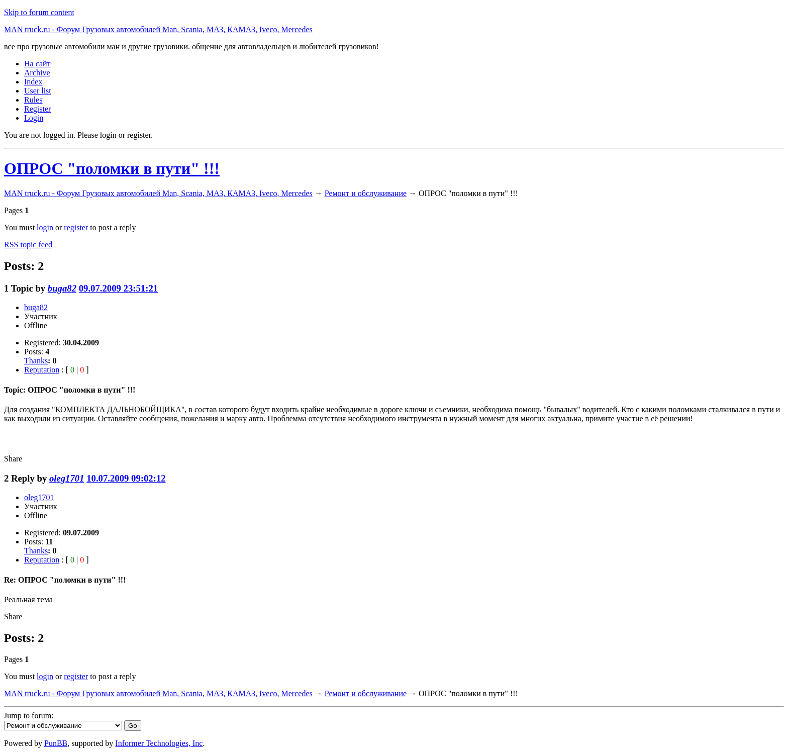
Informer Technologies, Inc (159, 743)
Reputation (41, 369)
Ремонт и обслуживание (366, 193)
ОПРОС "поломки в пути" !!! (112, 168)
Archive (37, 72)
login (45, 227)
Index (33, 81)
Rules (33, 100)
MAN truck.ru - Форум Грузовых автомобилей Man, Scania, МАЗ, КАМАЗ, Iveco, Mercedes (158, 29)
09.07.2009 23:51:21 (118, 288)
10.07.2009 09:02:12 (125, 478)
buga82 (62, 288)
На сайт (37, 63)
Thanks (36, 360)
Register (37, 109)
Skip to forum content (39, 12)
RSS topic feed (28, 244)
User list (37, 90)
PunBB (55, 743)
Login (33, 118)
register (76, 227)
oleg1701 (66, 478)
